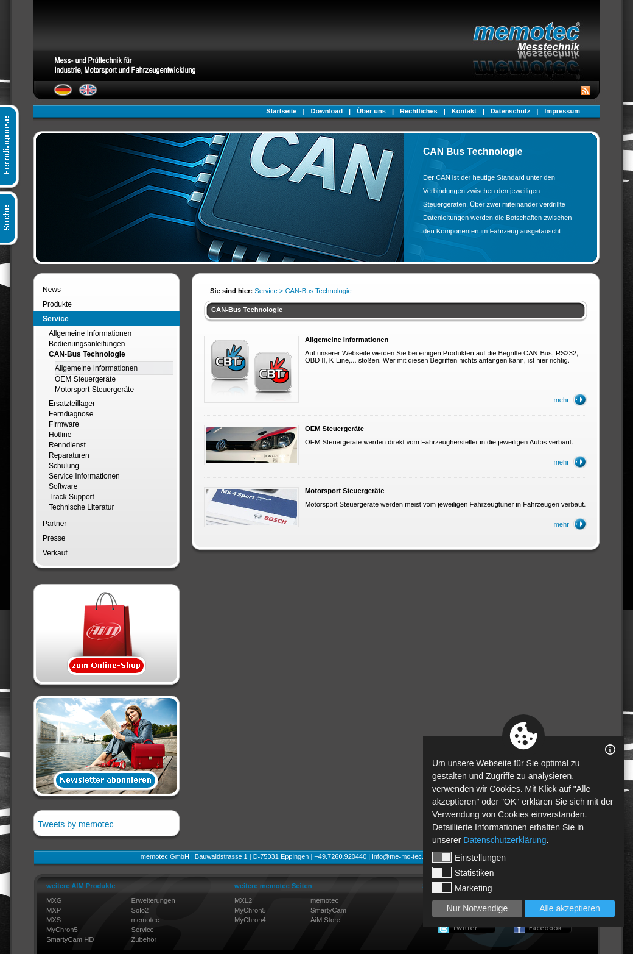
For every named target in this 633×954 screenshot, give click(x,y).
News (52, 289)
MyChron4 (250, 920)
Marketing (462, 887)
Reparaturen (69, 455)
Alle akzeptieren (569, 908)
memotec (145, 920)
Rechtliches (419, 111)
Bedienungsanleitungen (87, 344)
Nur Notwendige (477, 908)
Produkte (57, 304)
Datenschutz (510, 111)
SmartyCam (328, 910)
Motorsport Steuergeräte (94, 389)
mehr (562, 400)
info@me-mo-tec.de (401, 856)
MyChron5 (62, 929)
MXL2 (243, 900)
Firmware (64, 424)
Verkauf (55, 553)
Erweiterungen (153, 900)
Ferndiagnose (71, 414)
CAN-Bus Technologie (87, 354)
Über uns (371, 111)
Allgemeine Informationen (90, 333)
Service (56, 319)
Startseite (281, 111)
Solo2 (140, 910)
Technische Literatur (81, 507)
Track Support (71, 497)
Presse (54, 538)
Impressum (562, 111)
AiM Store (325, 920)
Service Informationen (84, 476)
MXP (53, 910)
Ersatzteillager (72, 403)
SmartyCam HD (70, 939)
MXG (53, 900)
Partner (54, 523)
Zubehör (144, 939)
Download (327, 111)
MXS (53, 920)
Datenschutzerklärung (504, 840)
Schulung (64, 465)
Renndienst (67, 445)
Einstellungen (469, 857)
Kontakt (464, 111)
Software (63, 486)
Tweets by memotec (76, 824)
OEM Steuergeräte (85, 379)
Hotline (60, 434)
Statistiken (463, 872)
